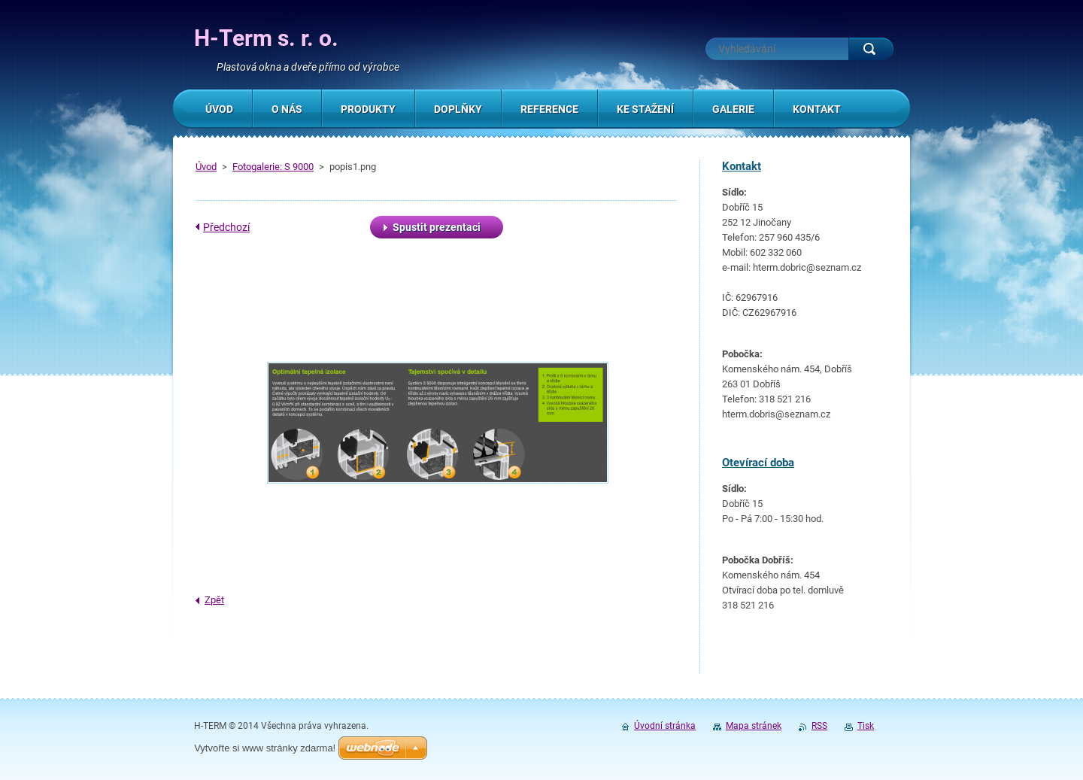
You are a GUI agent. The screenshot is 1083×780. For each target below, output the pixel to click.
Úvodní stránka (665, 726)
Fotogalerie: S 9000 (273, 166)
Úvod (206, 166)
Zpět (214, 599)
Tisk (865, 726)
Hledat (870, 49)
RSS (819, 726)
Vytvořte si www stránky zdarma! (264, 748)
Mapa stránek (753, 726)
